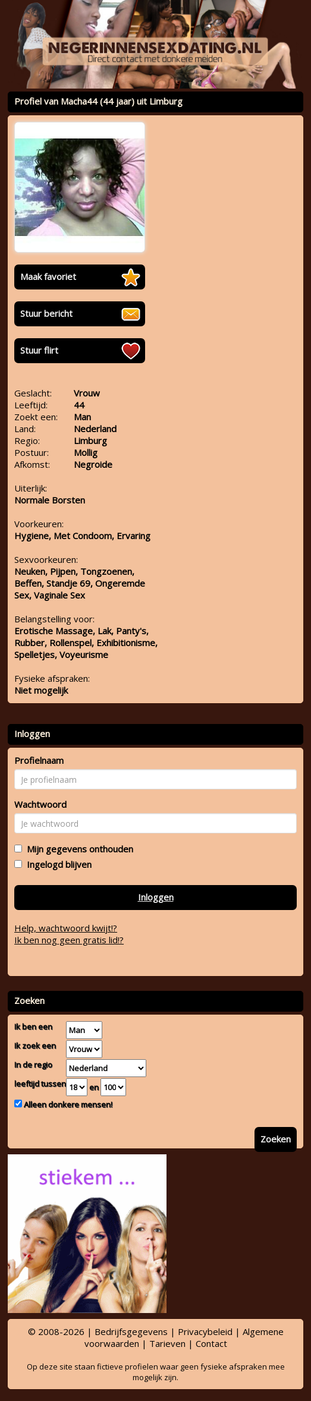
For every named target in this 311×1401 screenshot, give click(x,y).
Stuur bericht (46, 313)
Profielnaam (39, 760)
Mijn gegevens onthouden (77, 849)
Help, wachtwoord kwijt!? (65, 928)
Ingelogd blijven (57, 864)
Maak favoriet (48, 276)
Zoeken (275, 1139)
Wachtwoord (40, 804)
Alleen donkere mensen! (67, 1104)
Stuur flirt (39, 350)
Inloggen (156, 897)
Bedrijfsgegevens (131, 1331)
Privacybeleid (205, 1331)
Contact (211, 1343)
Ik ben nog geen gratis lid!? (69, 940)
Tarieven (167, 1343)
